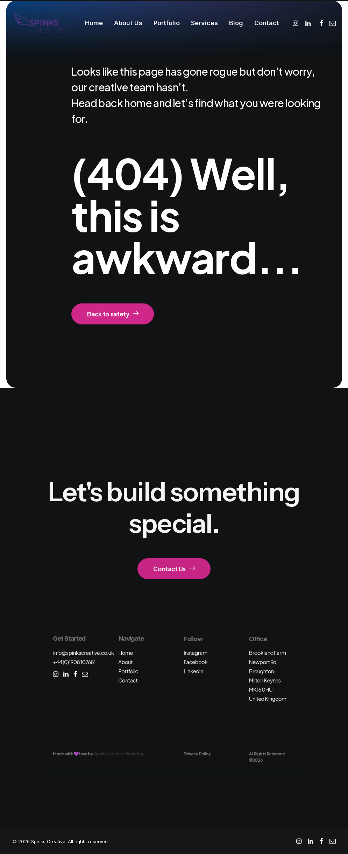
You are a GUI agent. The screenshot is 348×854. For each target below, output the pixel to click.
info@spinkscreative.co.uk (83, 652)
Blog (236, 23)
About (125, 662)
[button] (296, 23)
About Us (128, 23)
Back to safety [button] (112, 314)
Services (204, 23)
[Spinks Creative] (39, 23)
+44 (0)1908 (74, 662)
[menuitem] (94, 23)
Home (94, 23)
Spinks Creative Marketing (118, 754)
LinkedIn (193, 671)
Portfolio (167, 23)
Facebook (195, 662)
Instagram (195, 652)
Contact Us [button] (173, 569)
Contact (266, 23)
